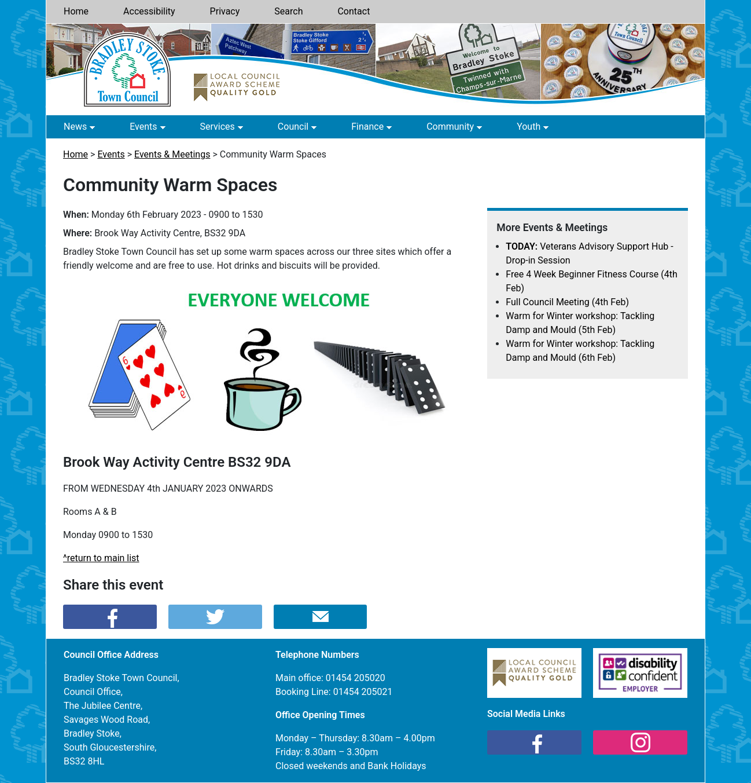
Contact (353, 11)
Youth (528, 126)
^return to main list (101, 558)
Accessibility (149, 11)
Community (450, 126)
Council (293, 126)
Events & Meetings (172, 154)
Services (217, 126)
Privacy (225, 11)
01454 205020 (355, 677)
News (75, 126)
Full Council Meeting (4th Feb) (567, 302)
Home (76, 11)
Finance (367, 126)
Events (143, 126)
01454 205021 (363, 691)
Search (288, 11)
